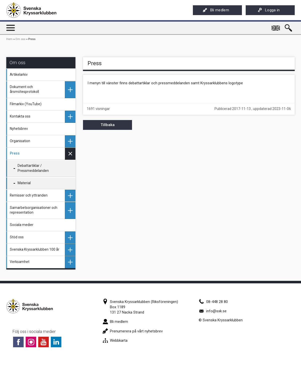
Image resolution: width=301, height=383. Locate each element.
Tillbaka (108, 125)
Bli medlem (216, 10)
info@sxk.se (213, 311)
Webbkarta (114, 340)
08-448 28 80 (213, 301)
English (276, 26)
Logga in (268, 10)
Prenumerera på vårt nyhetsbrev (132, 331)
